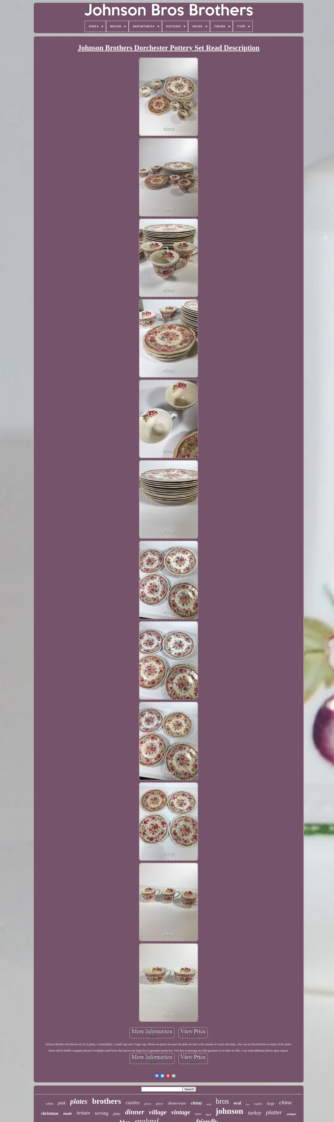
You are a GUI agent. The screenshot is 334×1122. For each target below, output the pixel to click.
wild (209, 1104)
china (285, 1102)
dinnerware (177, 1103)
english (258, 1103)
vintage (180, 1112)
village (158, 1112)
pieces (147, 1103)
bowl (208, 1114)
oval (237, 1103)
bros (222, 1101)
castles (133, 1102)
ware (198, 1114)
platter (274, 1112)
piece (159, 1103)
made (67, 1113)
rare (247, 1104)
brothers (106, 1101)
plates (78, 1101)
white (49, 1103)
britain (83, 1113)
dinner (134, 1112)
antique (291, 1114)
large (271, 1103)
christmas (50, 1113)
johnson (229, 1111)
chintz (196, 1103)
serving (101, 1113)
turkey (254, 1113)
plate (117, 1114)
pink (61, 1103)
